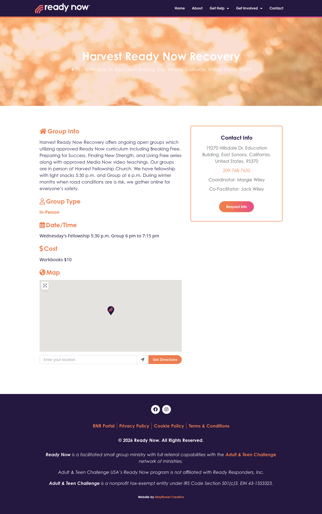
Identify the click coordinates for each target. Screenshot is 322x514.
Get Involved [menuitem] (249, 8)
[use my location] (143, 359)
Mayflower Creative (169, 497)
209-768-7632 (236, 170)
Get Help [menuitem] (219, 8)
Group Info (59, 131)
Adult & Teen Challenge (250, 454)
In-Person (49, 212)
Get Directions (165, 359)
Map (50, 272)
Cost (48, 248)
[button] (110, 310)
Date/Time (58, 225)
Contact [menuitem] (276, 8)
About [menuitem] (197, 8)
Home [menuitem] (180, 8)
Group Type (60, 201)
